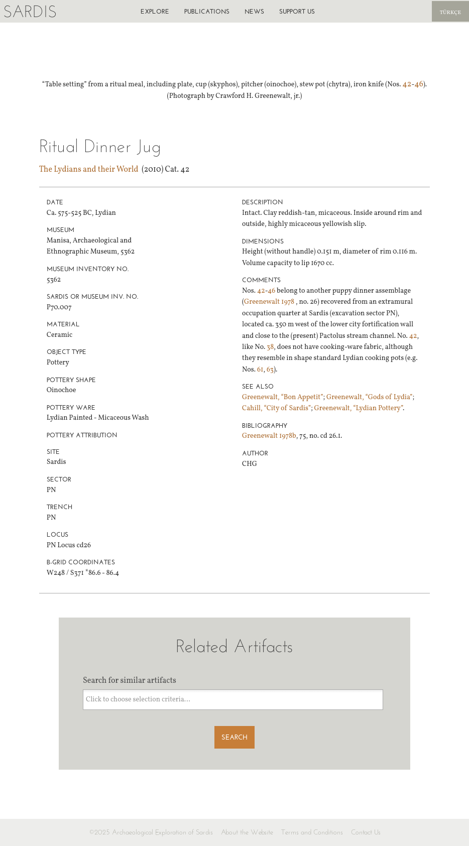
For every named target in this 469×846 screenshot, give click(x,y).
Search (234, 737)
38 (270, 347)
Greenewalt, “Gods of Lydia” (369, 397)
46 (418, 84)
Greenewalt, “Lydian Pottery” (358, 408)
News (254, 11)
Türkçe (450, 13)
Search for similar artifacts (129, 680)
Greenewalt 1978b (269, 436)
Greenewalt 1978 (270, 302)
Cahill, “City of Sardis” (276, 408)
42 (406, 84)
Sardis (30, 11)
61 (260, 370)
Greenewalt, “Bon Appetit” (282, 397)
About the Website (247, 832)
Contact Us (366, 832)
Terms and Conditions (312, 832)
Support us (297, 11)
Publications (206, 11)
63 (270, 370)
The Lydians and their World (89, 169)
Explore (155, 11)
